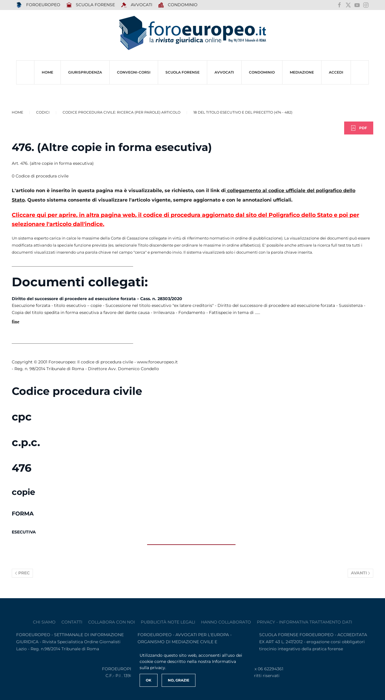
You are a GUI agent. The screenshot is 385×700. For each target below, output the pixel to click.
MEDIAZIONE (302, 72)
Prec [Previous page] (22, 573)
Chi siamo (44, 622)
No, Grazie (178, 680)
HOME (47, 72)
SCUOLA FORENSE (90, 5)
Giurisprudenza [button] (85, 72)
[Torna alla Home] (192, 33)
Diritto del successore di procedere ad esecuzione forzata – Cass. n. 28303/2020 (97, 298)
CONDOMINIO (262, 72)
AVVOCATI (136, 5)
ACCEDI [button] (336, 72)
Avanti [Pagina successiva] (360, 573)
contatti (71, 622)
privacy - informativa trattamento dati (304, 622)
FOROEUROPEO (38, 5)
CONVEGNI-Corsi (133, 72)
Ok (148, 680)
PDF (358, 128)
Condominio (178, 5)
